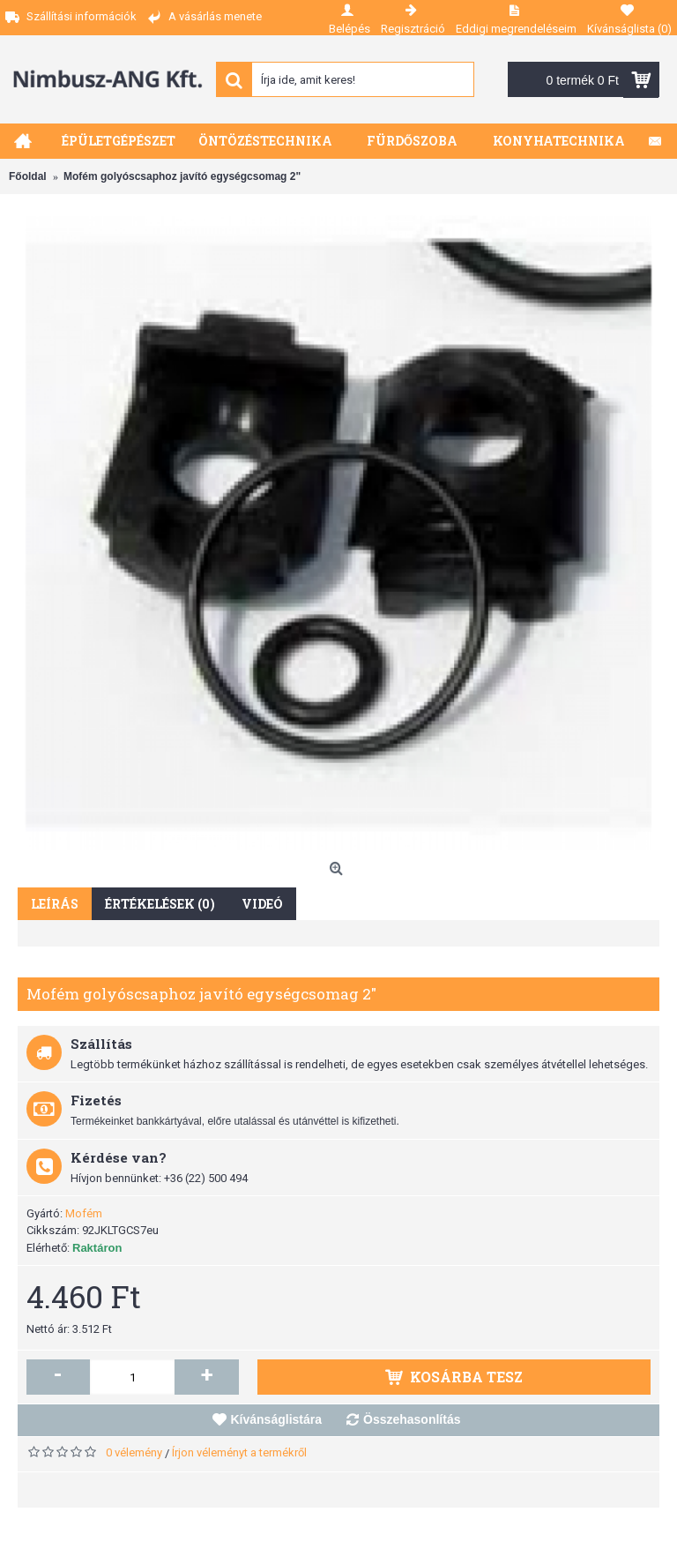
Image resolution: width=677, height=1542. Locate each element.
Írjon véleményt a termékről (239, 1452)
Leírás (54, 903)
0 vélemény (134, 1452)
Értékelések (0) (160, 903)
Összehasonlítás (412, 1419)
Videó (262, 903)
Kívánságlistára (277, 1419)
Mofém (83, 1213)
